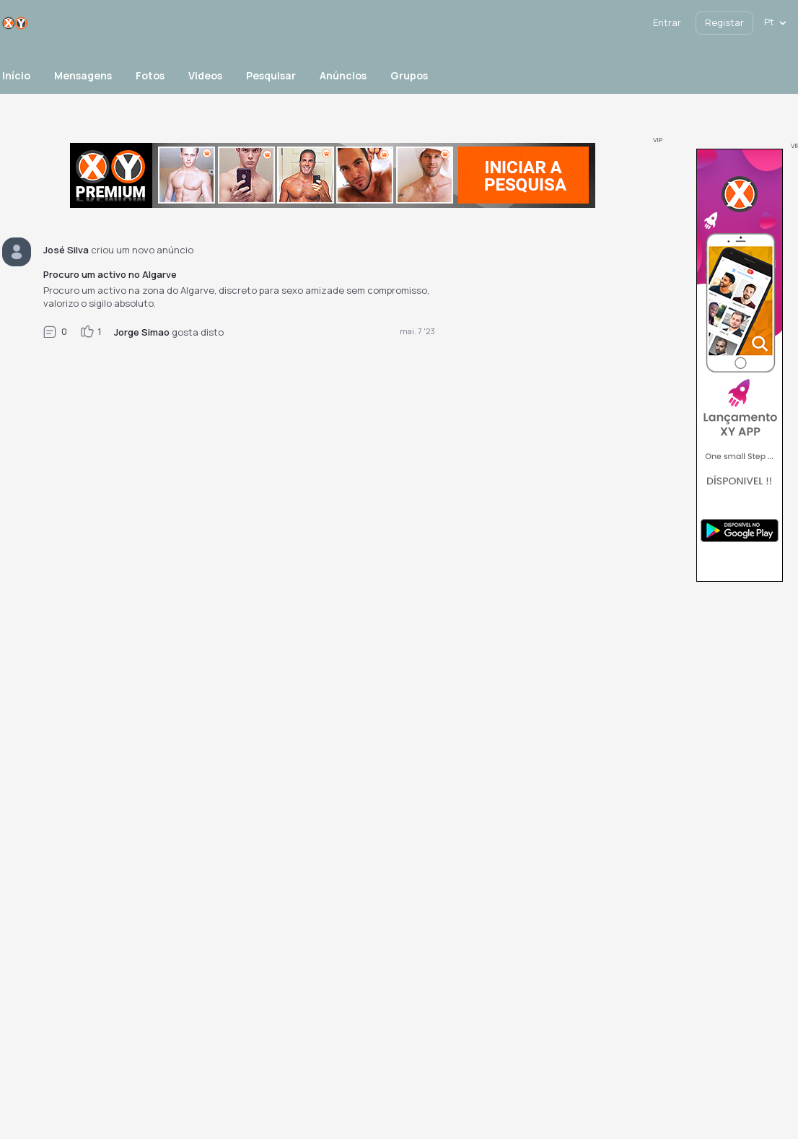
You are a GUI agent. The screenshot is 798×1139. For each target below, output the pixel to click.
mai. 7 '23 (417, 331)
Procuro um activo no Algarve (110, 274)
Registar (724, 22)
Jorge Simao (142, 332)
